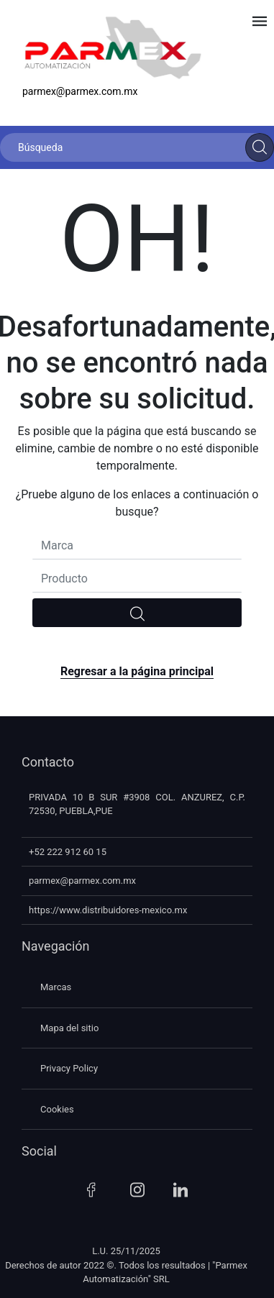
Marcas (55, 987)
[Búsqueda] (137, 147)
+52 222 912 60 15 (67, 851)
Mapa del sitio (69, 1028)
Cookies (57, 1109)
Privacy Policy (69, 1068)
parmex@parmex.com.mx (80, 91)
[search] (137, 612)
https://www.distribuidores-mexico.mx (108, 910)
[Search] (259, 147)
